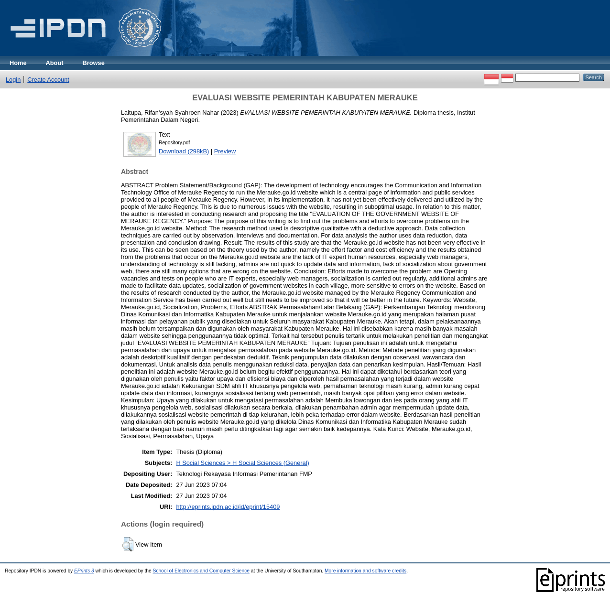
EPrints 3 (84, 570)
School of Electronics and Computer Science (201, 570)
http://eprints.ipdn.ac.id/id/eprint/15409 (228, 506)
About (55, 62)
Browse (94, 62)
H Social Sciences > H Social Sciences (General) (242, 462)
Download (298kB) (184, 151)
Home (18, 62)
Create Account (48, 79)
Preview (225, 151)
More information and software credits (365, 570)
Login (13, 79)
